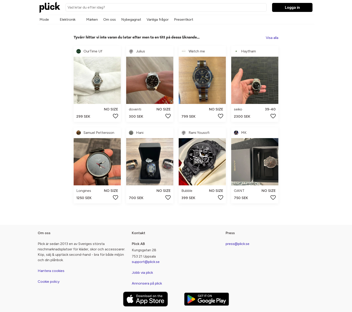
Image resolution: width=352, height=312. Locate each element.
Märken (92, 19)
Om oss (109, 19)
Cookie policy (48, 281)
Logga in (292, 7)
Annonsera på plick (147, 283)
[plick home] (50, 7)
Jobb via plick (142, 272)
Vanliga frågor (158, 19)
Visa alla (272, 38)
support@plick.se (146, 262)
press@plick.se (237, 244)
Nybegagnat (131, 19)
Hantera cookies (51, 271)
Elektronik (67, 19)
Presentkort (183, 19)
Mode (44, 19)
